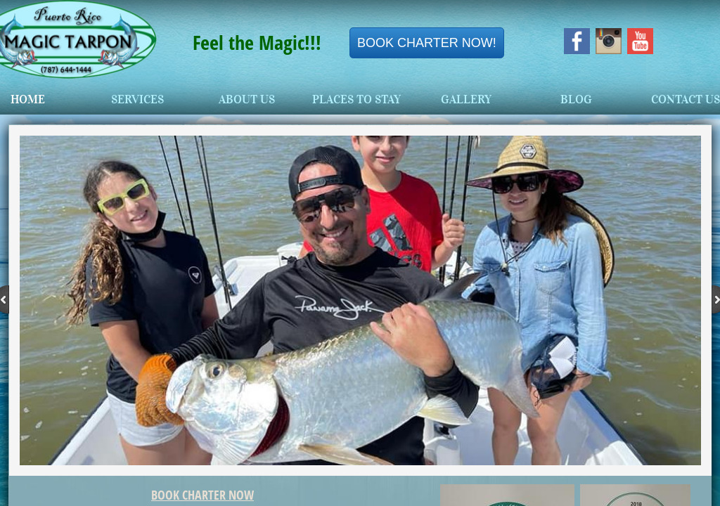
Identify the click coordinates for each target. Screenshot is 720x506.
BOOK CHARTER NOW (202, 494)
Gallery (466, 99)
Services (137, 99)
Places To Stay (356, 99)
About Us (247, 99)
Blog (576, 99)
